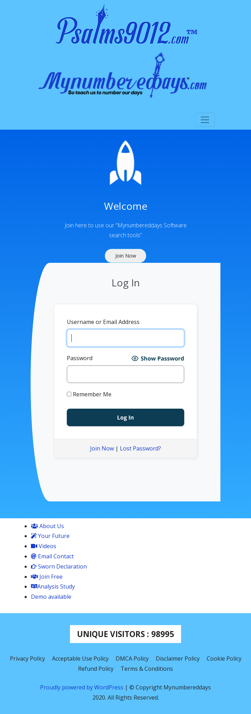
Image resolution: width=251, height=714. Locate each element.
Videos (43, 546)
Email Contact (52, 556)
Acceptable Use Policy (80, 658)
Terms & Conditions (147, 669)
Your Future (50, 536)
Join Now (102, 448)
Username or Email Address (103, 322)
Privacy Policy (27, 658)
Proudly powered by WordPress (82, 687)
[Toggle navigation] (205, 120)
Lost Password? (140, 448)
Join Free (47, 576)
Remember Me (89, 394)
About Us (47, 526)
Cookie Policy (224, 658)
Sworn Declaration (59, 566)
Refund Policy (96, 669)
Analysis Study (53, 586)
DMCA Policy (132, 658)
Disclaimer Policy (178, 658)
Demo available (51, 597)
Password (79, 358)
